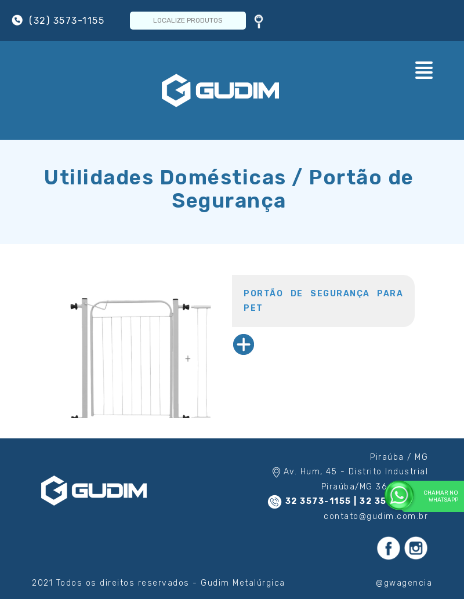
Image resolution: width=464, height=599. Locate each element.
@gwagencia (404, 583)
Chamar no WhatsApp (430, 496)
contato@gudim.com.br (376, 516)
